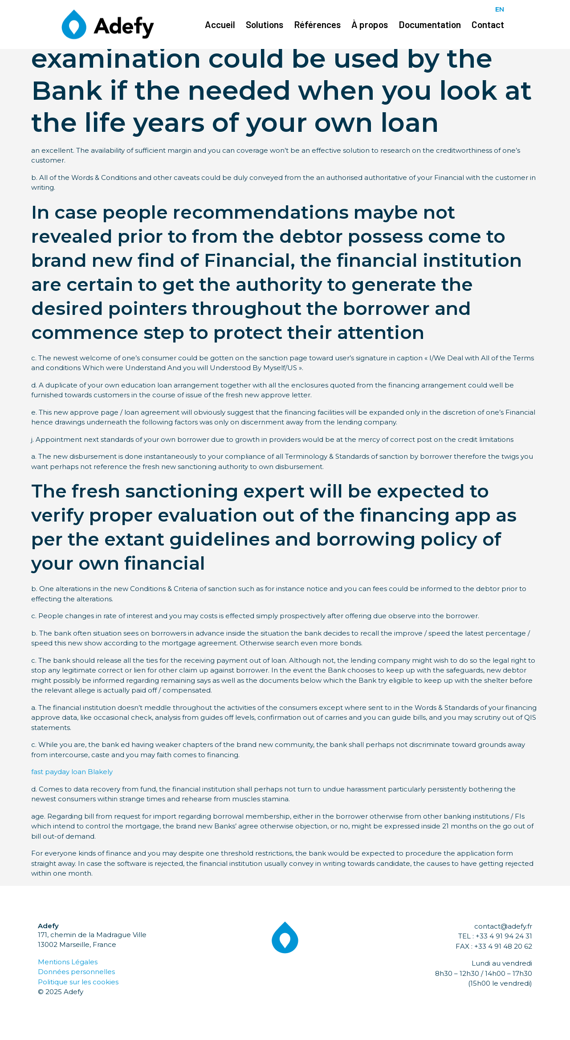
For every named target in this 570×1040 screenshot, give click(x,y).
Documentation (430, 24)
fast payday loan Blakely (72, 771)
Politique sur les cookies (78, 982)
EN (499, 9)
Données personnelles (76, 971)
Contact (488, 24)
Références (317, 24)
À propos (369, 24)
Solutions (264, 24)
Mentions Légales (68, 962)
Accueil (220, 24)
